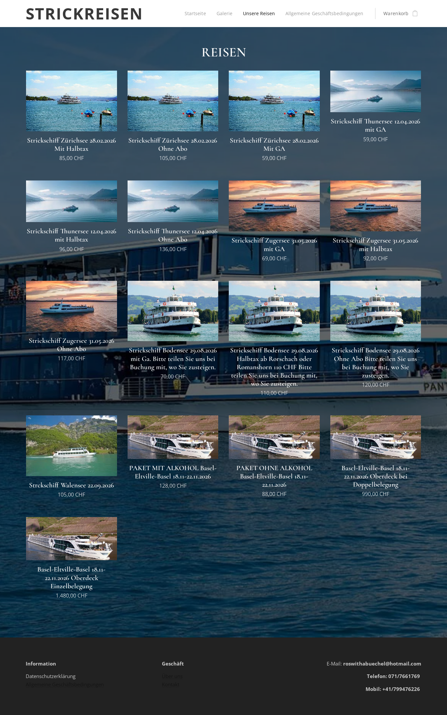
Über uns (172, 676)
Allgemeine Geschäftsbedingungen (65, 684)
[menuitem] (257, 13)
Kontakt (170, 684)
